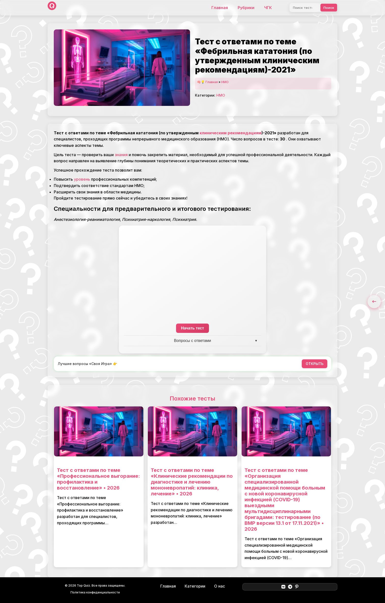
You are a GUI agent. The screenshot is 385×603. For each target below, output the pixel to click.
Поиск (328, 8)
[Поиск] (304, 7)
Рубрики (246, 7)
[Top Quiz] (52, 7)
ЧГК (268, 7)
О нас (219, 586)
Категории (195, 586)
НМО (225, 82)
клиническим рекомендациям (230, 132)
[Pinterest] (296, 586)
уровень (82, 179)
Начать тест (192, 328)
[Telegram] (290, 586)
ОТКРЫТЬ (314, 364)
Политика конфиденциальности (95, 592)
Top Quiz (83, 585)
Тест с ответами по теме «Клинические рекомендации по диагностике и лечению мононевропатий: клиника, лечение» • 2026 (192, 482)
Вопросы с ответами (192, 341)
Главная (219, 7)
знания (121, 154)
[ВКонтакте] (283, 586)
